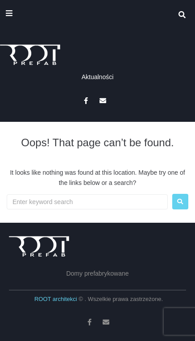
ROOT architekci (56, 299)
